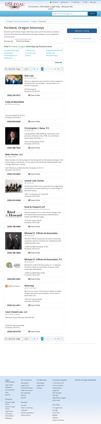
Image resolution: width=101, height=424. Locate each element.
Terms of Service (57, 385)
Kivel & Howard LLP (34, 206)
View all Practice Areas (82, 38)
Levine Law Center (34, 180)
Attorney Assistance (27, 413)
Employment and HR (54, 50)
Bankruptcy (8, 53)
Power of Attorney (27, 408)
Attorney (29, 285)
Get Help (55, 395)
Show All (58, 62)
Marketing (8, 418)
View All (7, 395)
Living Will (24, 410)
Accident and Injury (11, 50)
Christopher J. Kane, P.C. (37, 128)
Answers (39, 388)
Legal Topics (9, 385)
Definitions (8, 387)
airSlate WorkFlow (58, 420)
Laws (6, 392)
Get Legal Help (25, 393)
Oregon (34, 21)
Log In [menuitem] (93, 2)
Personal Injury (52, 55)
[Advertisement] (82, 56)
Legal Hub (55, 390)
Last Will (23, 405)
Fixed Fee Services (27, 390)
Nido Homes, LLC (14, 154)
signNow (55, 418)
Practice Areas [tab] (23, 41)
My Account (56, 400)
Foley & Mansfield (14, 101)
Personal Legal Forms (10, 403)
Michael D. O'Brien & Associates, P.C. (43, 259)
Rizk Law (29, 75)
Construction (30, 50)
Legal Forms (9, 411)
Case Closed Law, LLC (16, 311)
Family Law (50, 53)
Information (25, 383)
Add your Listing (82, 31)
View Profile (34, 95)
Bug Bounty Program (59, 398)
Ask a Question (10, 390)
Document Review (27, 388)
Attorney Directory (22, 21)
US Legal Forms (57, 408)
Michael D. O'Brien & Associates (41, 233)
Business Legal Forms (10, 408)
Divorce (28, 55)
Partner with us (26, 415)
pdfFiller (55, 415)
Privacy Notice (57, 388)
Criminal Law (30, 53)
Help (85, 2)
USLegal (9, 21)
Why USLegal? (56, 393)
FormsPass (56, 413)
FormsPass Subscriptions (9, 415)
